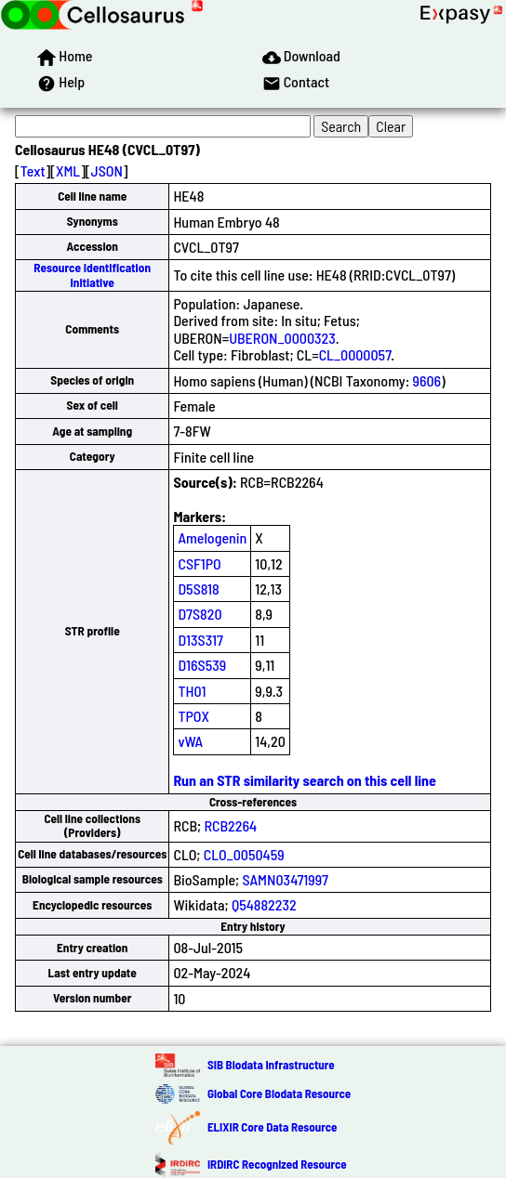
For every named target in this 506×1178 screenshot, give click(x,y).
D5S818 (198, 588)
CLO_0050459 (244, 854)
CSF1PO (199, 563)
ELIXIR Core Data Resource (272, 1126)
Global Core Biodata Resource (279, 1093)
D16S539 (202, 665)
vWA (190, 741)
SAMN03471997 (285, 879)
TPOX (193, 716)
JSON (107, 170)
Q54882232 (264, 904)
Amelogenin (212, 537)
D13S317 (200, 639)
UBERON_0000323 (282, 338)
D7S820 (199, 613)
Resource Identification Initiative (92, 274)
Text (33, 170)
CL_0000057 (355, 354)
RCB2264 (230, 825)
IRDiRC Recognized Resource (277, 1164)
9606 (427, 380)
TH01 (192, 691)
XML (68, 170)
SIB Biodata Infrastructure (271, 1064)
